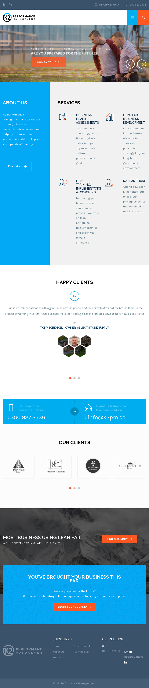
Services (58, 657)
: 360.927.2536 (135, 4)
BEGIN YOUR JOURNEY (74, 606)
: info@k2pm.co (107, 4)
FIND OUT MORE (119, 539)
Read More (17, 166)
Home (56, 646)
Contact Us (81, 651)
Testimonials (83, 646)
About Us (58, 651)
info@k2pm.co (133, 656)
